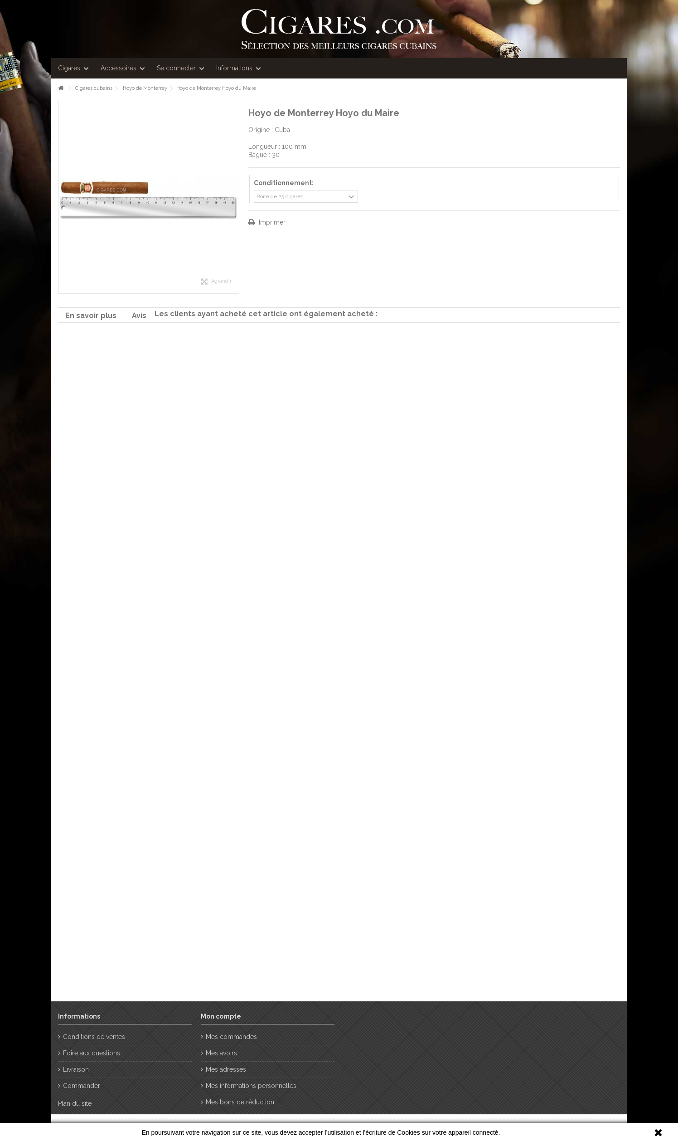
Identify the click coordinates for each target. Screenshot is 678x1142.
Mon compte (221, 1016)
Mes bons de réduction (240, 1102)
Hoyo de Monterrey (145, 88)
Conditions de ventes (94, 1036)
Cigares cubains (93, 88)
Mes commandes (231, 1036)
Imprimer (271, 222)
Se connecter (176, 68)
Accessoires (118, 68)
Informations (234, 68)
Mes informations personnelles (251, 1085)
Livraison (76, 1069)
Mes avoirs (221, 1053)
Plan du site (75, 1103)
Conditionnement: (284, 182)
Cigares (69, 68)
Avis (139, 315)
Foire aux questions (91, 1053)
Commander (81, 1085)
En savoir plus (90, 315)
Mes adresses (226, 1069)
